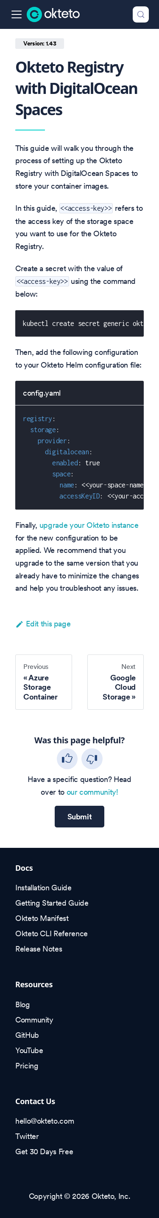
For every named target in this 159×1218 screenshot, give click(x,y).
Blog (22, 1004)
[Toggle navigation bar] (16, 14)
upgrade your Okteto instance (89, 525)
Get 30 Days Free (44, 1151)
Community (34, 1020)
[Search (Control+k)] (141, 14)
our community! (92, 792)
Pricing (26, 1066)
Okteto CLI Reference (51, 933)
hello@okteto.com (44, 1121)
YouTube (29, 1050)
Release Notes (38, 949)
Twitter (27, 1136)
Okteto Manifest (42, 918)
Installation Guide (43, 887)
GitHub (27, 1035)
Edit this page (42, 624)
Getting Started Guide (51, 903)
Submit (79, 816)
